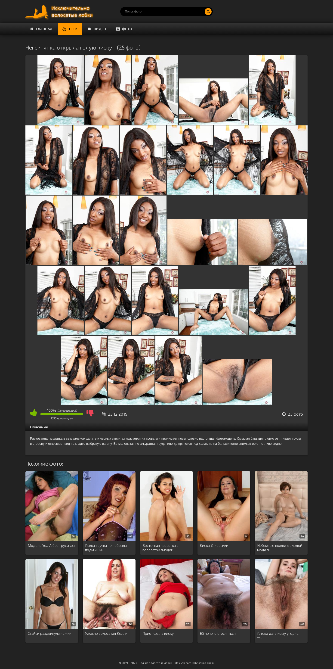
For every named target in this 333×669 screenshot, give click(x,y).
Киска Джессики (214, 545)
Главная (41, 29)
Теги (69, 29)
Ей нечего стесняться (218, 633)
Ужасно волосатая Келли (106, 633)
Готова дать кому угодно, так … (278, 635)
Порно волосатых (60, 11)
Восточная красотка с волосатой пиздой (160, 547)
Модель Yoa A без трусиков (51, 545)
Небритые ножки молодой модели (279, 547)
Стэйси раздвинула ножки (49, 633)
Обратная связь (203, 662)
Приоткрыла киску (158, 633)
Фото (124, 29)
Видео (97, 29)
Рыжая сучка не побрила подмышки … (106, 547)
